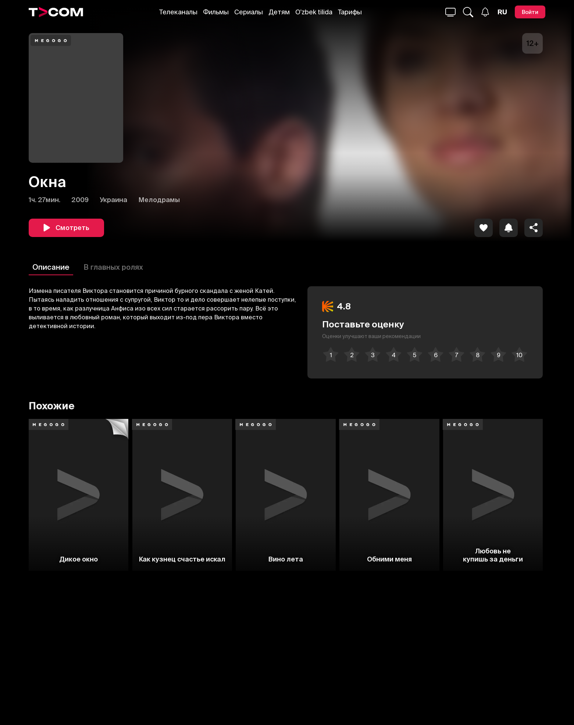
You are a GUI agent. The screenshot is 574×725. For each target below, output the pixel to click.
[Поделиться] (533, 228)
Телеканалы (178, 12)
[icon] (483, 228)
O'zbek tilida (313, 12)
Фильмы (216, 12)
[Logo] (56, 12)
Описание (50, 267)
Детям (279, 12)
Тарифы (350, 12)
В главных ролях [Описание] (113, 267)
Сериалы (248, 12)
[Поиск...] (450, 12)
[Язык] (502, 12)
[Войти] (530, 12)
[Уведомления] (485, 12)
